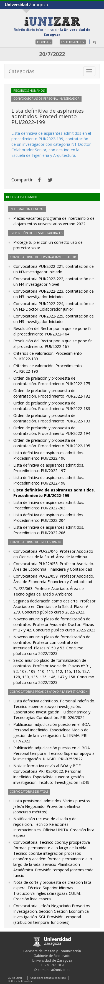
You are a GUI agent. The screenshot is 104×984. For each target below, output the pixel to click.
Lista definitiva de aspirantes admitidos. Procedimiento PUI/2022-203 (48, 505)
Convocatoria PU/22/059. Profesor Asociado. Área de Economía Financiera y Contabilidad (53, 578)
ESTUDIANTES (72, 41)
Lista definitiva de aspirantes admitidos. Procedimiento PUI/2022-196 (48, 455)
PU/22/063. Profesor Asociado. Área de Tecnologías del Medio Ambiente (48, 591)
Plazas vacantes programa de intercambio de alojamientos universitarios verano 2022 (54, 221)
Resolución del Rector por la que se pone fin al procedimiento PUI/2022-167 (53, 343)
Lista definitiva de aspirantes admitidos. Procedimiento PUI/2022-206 (48, 530)
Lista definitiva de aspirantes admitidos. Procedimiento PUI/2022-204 (48, 517)
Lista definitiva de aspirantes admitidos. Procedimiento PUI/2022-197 (48, 467)
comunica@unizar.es (54, 969)
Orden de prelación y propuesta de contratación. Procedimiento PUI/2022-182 (51, 393)
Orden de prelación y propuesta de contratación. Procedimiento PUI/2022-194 (51, 430)
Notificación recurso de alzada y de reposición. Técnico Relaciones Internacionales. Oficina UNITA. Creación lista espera (53, 827)
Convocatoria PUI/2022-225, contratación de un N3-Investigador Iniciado (53, 318)
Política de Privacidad (20, 981)
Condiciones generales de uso (48, 978)
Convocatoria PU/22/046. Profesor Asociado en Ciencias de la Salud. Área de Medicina (53, 554)
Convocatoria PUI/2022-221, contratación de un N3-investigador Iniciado (53, 269)
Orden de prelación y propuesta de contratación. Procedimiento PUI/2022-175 (51, 380)
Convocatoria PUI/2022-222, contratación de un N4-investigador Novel (53, 281)
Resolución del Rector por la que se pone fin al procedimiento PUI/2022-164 (53, 331)
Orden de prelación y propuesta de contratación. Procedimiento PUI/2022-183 (51, 405)
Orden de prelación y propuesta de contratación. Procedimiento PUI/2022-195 (51, 443)
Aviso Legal (15, 978)
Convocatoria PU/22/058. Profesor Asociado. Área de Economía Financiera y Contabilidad (53, 566)
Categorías (21, 71)
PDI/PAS (44, 41)
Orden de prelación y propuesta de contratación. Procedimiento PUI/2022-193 (51, 418)
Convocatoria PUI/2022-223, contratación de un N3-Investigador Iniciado (53, 294)
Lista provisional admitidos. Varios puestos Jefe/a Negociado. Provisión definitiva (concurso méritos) (51, 806)
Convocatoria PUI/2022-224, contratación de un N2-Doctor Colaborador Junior (53, 306)
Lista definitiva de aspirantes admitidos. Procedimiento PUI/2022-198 (48, 480)
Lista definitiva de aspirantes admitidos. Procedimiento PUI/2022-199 (54, 492)
